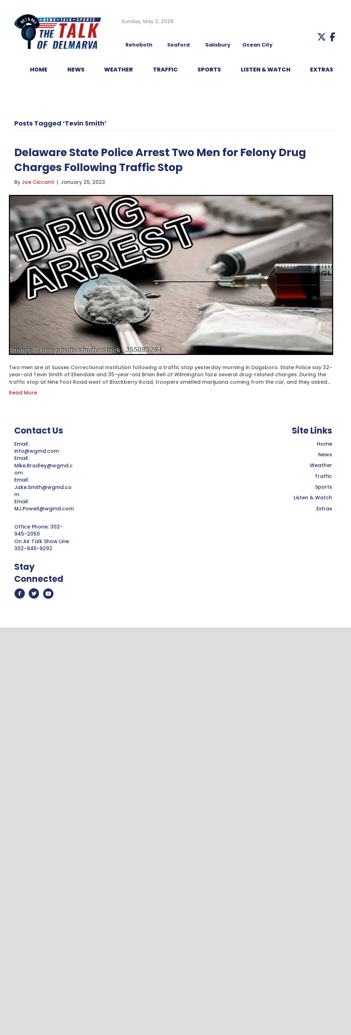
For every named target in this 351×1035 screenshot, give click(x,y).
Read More (23, 392)
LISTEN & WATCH (265, 69)
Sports (209, 69)
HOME (38, 69)
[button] (321, 36)
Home (324, 443)
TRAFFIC (165, 69)
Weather (321, 465)
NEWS (75, 69)
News (325, 454)
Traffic (323, 476)
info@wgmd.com (37, 451)
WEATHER (118, 69)
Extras (324, 508)
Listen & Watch (313, 497)
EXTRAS (321, 69)
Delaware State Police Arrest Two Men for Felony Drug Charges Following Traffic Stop (160, 160)
